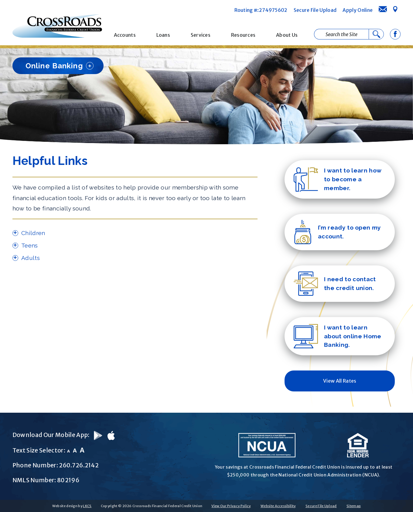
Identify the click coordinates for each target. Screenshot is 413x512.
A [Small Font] (68, 451)
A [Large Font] (82, 450)
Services (201, 35)
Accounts (125, 35)
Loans (163, 35)
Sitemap (353, 506)
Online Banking (60, 66)
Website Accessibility (278, 506)
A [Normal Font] (75, 450)
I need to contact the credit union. (335, 283)
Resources (243, 35)
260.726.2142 (79, 465)
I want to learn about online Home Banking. (337, 336)
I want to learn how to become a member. (337, 179)
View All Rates (339, 381)
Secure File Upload (315, 10)
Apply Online (358, 10)
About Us (287, 35)
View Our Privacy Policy (231, 506)
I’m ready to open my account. (337, 232)
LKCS (87, 506)
